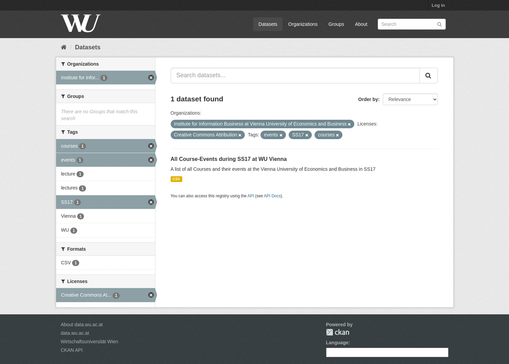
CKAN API (72, 350)
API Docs (272, 196)
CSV (176, 179)
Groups (336, 24)
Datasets (267, 24)
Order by (368, 99)
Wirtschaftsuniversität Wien (89, 341)
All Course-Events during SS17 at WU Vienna (229, 159)
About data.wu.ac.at (82, 324)
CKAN (337, 332)
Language (337, 342)
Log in (438, 5)
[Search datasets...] (295, 75)
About (361, 24)
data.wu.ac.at (75, 333)
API (251, 196)
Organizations (303, 24)
